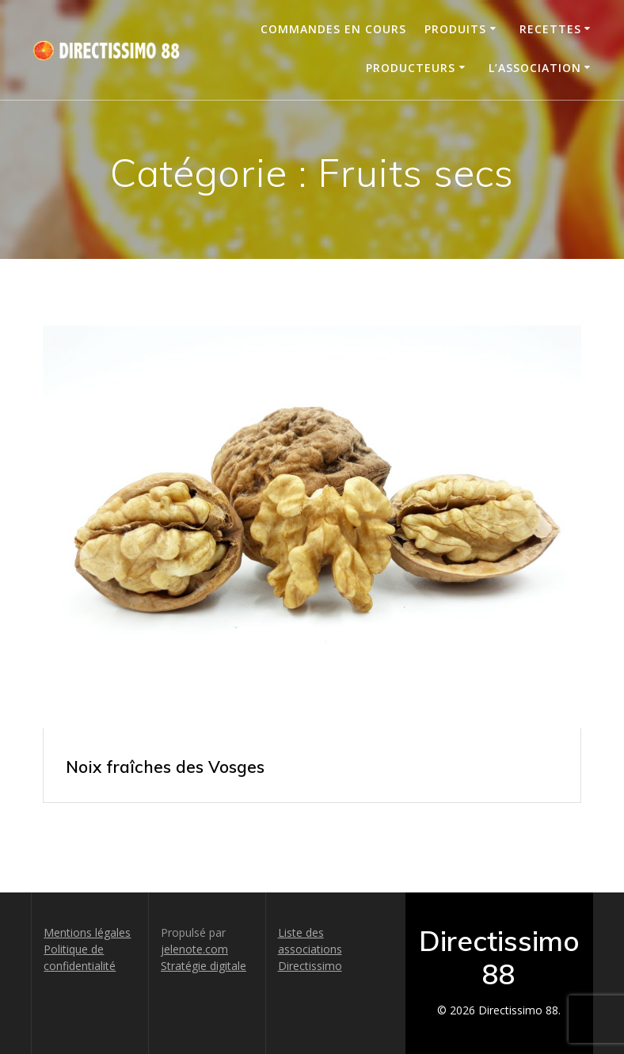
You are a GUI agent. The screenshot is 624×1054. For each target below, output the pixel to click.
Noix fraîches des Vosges (165, 766)
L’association (535, 67)
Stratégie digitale (203, 965)
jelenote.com (194, 949)
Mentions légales (87, 932)
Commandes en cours (333, 28)
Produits (455, 28)
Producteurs (410, 67)
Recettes (550, 28)
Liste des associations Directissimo (310, 949)
